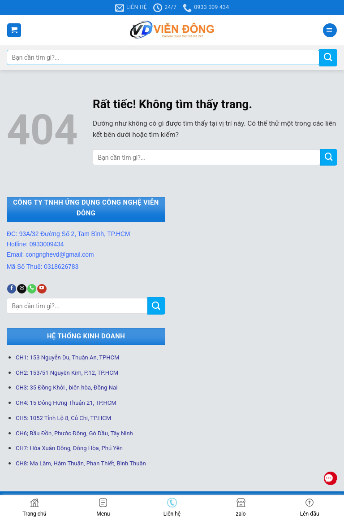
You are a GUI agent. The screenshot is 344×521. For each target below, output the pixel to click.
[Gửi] (328, 57)
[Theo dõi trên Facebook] (11, 289)
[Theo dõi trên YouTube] (41, 289)
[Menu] (330, 30)
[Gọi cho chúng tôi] (31, 289)
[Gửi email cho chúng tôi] (21, 289)
